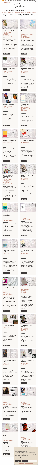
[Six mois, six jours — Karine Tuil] (28, 427)
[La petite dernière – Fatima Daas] (28, 134)
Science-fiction (30, 34)
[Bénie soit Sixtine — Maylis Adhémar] (10, 62)
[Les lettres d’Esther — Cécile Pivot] (28, 243)
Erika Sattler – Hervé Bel (26, 214)
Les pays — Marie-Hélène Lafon (27, 287)
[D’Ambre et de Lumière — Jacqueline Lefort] (10, 391)
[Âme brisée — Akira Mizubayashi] (28, 98)
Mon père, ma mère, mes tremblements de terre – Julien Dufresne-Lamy (9, 176)
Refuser (24, 461)
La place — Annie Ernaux (8, 325)
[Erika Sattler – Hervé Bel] (28, 207)
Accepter (18, 461)
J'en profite (6, 2)
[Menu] (35, 1)
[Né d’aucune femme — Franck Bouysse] (28, 169)
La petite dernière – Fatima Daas (28, 140)
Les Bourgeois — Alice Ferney (9, 30)
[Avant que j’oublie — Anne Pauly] (10, 133)
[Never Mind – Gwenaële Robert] (10, 98)
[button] (36, 448)
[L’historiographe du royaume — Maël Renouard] (10, 207)
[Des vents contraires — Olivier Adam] (28, 62)
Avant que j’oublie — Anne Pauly (10, 140)
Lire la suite (7, 53)
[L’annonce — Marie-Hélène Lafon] (10, 427)
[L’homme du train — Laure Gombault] (28, 319)
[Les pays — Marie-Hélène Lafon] (28, 281)
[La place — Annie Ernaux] (10, 319)
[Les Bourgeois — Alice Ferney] (10, 24)
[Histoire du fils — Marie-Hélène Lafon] (10, 243)
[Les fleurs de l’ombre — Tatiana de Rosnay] (28, 391)
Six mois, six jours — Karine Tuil (28, 434)
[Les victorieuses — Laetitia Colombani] (10, 281)
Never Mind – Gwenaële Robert (9, 104)
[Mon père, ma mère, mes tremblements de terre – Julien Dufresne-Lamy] (10, 169)
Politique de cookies (21, 463)
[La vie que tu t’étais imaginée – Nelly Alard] (28, 353)
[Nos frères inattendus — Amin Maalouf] (28, 24)
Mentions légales (4, 463)
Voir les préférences (32, 461)
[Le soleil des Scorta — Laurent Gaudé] (10, 353)
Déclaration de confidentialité (29, 463)
